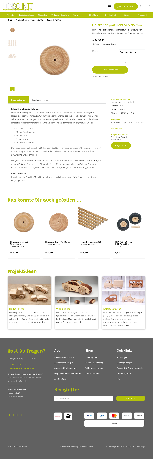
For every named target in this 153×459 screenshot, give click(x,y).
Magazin (10, 15)
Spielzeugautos (112, 308)
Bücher (126, 15)
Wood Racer (63, 308)
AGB (127, 447)
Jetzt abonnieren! (126, 6)
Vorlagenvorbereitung (60, 15)
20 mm (94, 160)
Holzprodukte (36, 20)
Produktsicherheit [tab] (40, 100)
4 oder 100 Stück (17, 247)
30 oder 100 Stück (87, 244)
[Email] (83, 398)
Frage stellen (121, 145)
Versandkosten (111, 44)
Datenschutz (119, 447)
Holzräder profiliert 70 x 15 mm (19, 243)
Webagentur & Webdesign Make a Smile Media (76, 447)
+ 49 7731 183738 (18, 364)
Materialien (42, 15)
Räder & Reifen (54, 20)
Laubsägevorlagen (26, 15)
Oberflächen (94, 15)
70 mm (22, 164)
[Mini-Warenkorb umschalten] (145, 6)
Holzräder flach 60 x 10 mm (57, 242)
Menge (95, 51)
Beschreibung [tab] (18, 100)
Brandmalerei (110, 15)
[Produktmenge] (110, 62)
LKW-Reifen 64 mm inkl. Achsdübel (123, 243)
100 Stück (124, 113)
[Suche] (141, 6)
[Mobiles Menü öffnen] (109, 6)
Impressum (110, 447)
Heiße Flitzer (16, 308)
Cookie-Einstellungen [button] (137, 447)
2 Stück (118, 247)
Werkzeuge (78, 15)
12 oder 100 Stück (52, 244)
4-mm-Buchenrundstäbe (91, 242)
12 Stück (131, 113)
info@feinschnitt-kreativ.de (22, 368)
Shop (10, 20)
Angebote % (142, 15)
